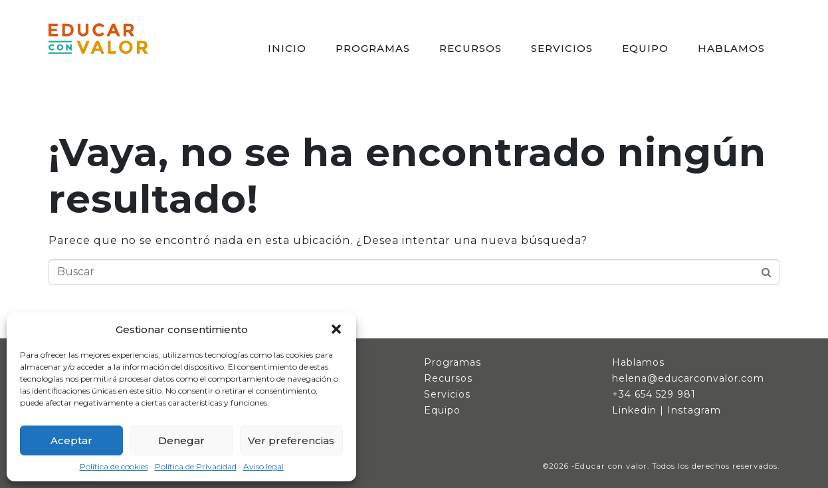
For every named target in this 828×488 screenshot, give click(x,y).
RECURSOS (470, 48)
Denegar (181, 440)
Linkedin (634, 410)
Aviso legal (263, 466)
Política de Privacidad (196, 466)
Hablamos (638, 362)
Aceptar (71, 440)
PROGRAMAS (373, 48)
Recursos (448, 378)
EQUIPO (645, 48)
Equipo (442, 410)
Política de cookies (114, 466)
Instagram (694, 410)
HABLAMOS (731, 48)
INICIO (287, 48)
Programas (452, 362)
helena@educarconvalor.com (688, 378)
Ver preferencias (291, 440)
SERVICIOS (562, 48)
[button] (336, 329)
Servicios (447, 394)
